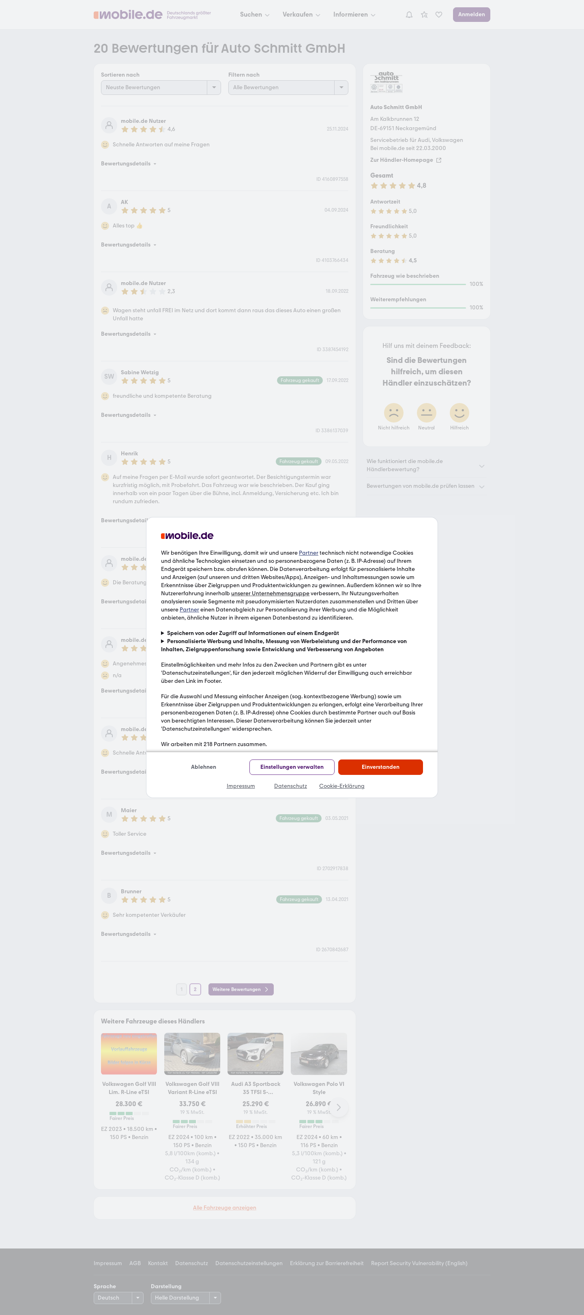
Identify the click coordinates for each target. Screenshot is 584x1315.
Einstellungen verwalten (292, 767)
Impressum (241, 786)
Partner (308, 552)
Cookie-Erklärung (342, 786)
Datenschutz (290, 786)
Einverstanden (380, 767)
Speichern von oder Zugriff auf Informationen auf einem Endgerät (253, 633)
